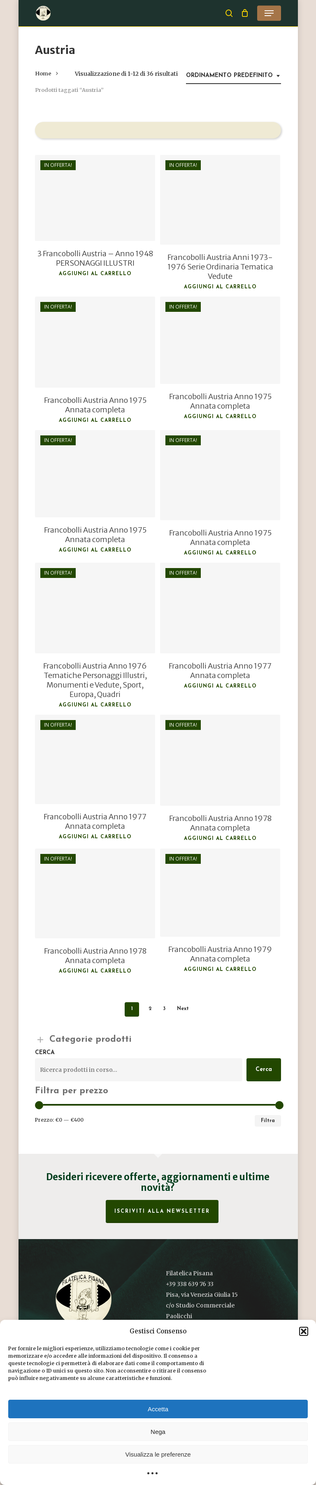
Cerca (45, 1053)
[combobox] (233, 76)
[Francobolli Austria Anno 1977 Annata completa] (220, 608)
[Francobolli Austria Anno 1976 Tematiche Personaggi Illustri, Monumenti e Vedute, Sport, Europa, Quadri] (95, 608)
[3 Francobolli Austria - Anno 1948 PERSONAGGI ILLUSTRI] (95, 198)
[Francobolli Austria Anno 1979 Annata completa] (220, 893)
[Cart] (245, 13)
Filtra (268, 1120)
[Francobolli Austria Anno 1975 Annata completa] (95, 342)
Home (43, 73)
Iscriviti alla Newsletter (162, 1211)
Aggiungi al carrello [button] (95, 273)
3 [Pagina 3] (164, 1008)
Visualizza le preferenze (158, 1454)
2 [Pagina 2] (150, 1008)
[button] (304, 1331)
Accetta (158, 1409)
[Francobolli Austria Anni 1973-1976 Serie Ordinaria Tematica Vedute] (220, 200)
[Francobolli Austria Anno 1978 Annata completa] (220, 760)
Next (183, 1008)
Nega (158, 1431)
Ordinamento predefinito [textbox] (229, 75)
